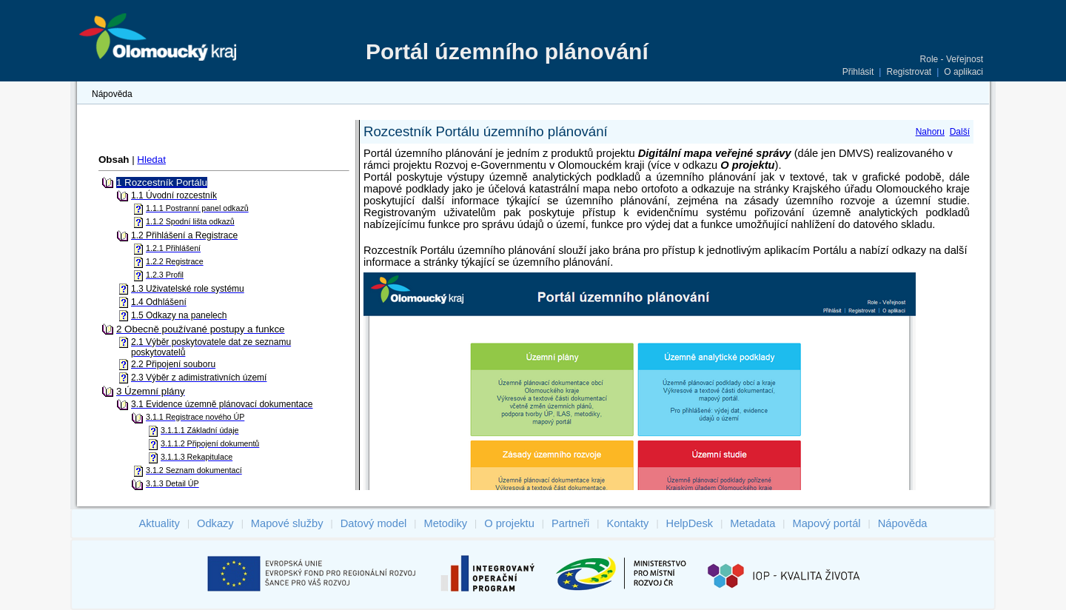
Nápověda (112, 94)
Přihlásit (858, 72)
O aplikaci (963, 72)
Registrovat (908, 72)
